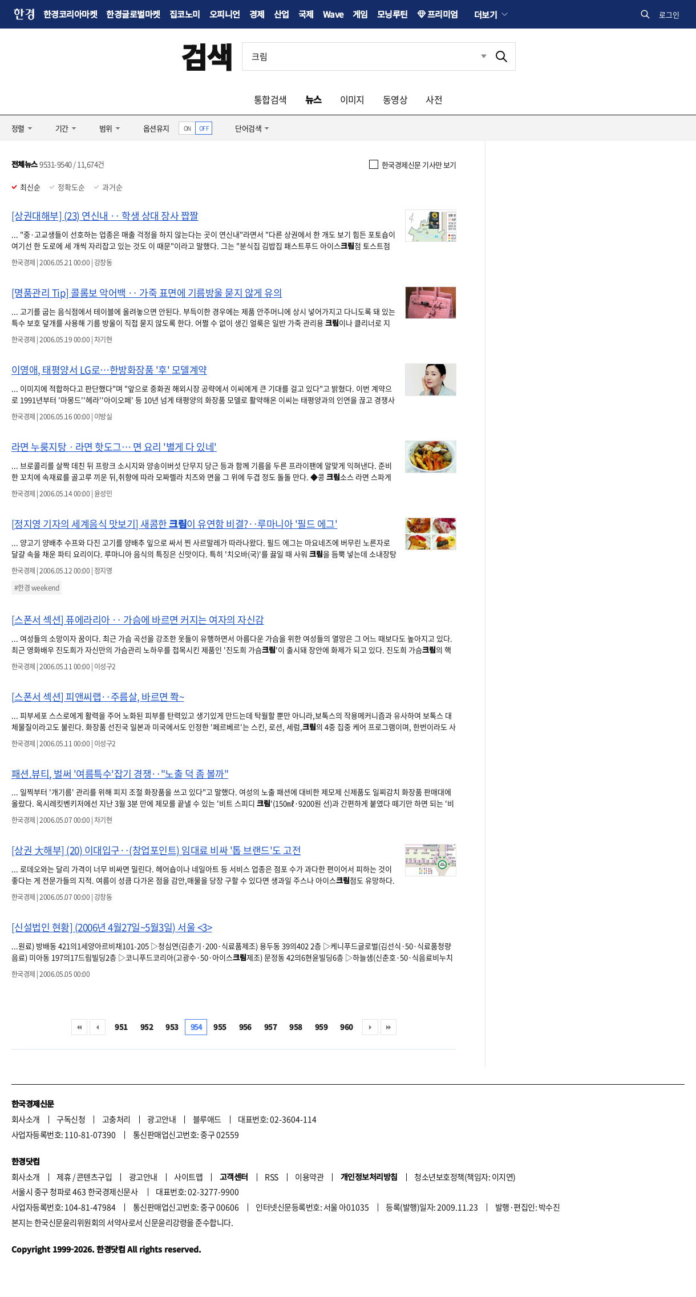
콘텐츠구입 (94, 1176)
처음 (79, 1027)
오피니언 (224, 14)
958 (295, 1026)
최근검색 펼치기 (475, 56)
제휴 (63, 1176)
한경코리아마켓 (70, 14)
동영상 (395, 99)
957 (270, 1026)
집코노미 (184, 14)
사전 (434, 99)
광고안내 (161, 1119)
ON (187, 128)
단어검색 (248, 128)
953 (171, 1026)
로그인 (669, 14)
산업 (281, 14)
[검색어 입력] (365, 56)
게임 (360, 14)
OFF (204, 128)
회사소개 (25, 1119)
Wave (333, 14)
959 (321, 1026)
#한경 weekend (36, 588)
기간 (61, 128)
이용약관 (309, 1176)
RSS (271, 1176)
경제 (257, 14)
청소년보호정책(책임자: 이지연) (464, 1176)
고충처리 (116, 1119)
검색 (207, 56)
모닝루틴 (392, 14)
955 (219, 1026)
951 (121, 1026)
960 (346, 1026)
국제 (306, 14)
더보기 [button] (485, 14)
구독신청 (70, 1119)
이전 (98, 1027)
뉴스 (313, 99)
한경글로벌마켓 (133, 14)
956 (245, 1026)
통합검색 (270, 99)
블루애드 (207, 1119)
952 (146, 1026)
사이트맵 (188, 1176)
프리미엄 (442, 14)
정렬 (18, 128)
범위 (105, 128)
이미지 (352, 99)
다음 (370, 1027)
